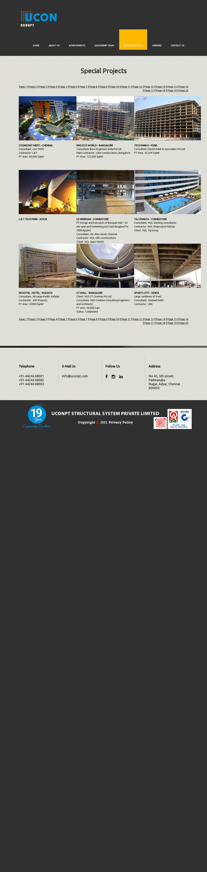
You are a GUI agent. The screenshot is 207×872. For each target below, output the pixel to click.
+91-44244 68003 (31, 384)
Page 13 (149, 86)
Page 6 (73, 86)
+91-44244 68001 (31, 376)
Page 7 (83, 86)
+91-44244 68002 (31, 380)
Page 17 (149, 90)
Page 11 (126, 86)
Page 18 (160, 90)
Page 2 (33, 86)
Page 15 (172, 86)
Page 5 (63, 86)
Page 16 (183, 86)
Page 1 (23, 86)
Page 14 (160, 86)
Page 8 (93, 86)
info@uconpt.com (75, 376)
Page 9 (103, 86)
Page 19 (172, 90)
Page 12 (137, 86)
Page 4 (53, 86)
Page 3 (43, 86)
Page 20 (183, 90)
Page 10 (114, 86)
